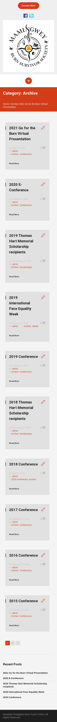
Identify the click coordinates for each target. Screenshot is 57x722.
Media (35, 326)
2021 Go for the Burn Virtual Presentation (22, 133)
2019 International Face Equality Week (23, 692)
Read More (14, 163)
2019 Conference (23, 357)
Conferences (26, 154)
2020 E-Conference (13, 678)
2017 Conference (23, 510)
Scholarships (26, 267)
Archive (15, 104)
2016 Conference (23, 555)
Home (6, 104)
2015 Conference (23, 601)
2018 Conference (23, 464)
